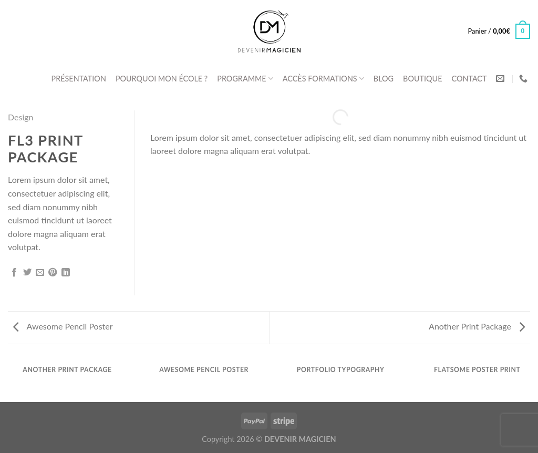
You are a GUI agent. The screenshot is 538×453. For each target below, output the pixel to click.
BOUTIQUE (422, 78)
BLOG (384, 78)
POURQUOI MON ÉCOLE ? (162, 78)
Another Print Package (477, 326)
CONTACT (469, 78)
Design (21, 117)
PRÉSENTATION (78, 78)
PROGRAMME (245, 79)
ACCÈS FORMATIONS (323, 79)
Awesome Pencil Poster (63, 326)
